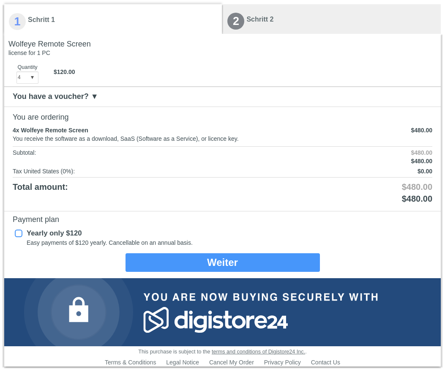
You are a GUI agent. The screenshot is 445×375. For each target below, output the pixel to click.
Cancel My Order (231, 362)
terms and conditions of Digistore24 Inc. (258, 352)
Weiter (222, 262)
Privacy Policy (282, 362)
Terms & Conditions (130, 362)
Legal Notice (182, 362)
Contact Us (325, 362)
